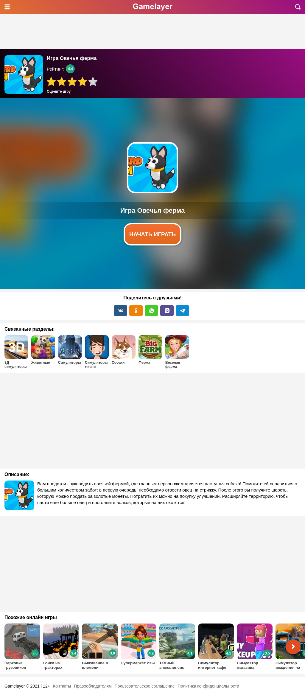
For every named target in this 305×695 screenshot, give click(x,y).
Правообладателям (92, 686)
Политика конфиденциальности (208, 686)
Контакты (62, 686)
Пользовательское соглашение (145, 686)
